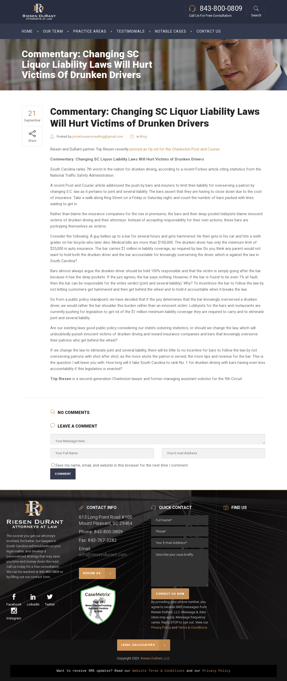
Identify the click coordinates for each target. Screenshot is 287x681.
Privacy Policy (161, 627)
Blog (143, 136)
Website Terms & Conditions (158, 671)
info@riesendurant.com (103, 554)
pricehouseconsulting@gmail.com (97, 136)
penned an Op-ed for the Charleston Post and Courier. (175, 149)
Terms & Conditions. (193, 627)
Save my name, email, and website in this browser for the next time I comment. (121, 465)
